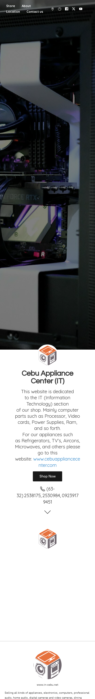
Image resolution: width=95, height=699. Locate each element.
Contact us (35, 12)
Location (13, 12)
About (26, 6)
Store (10, 6)
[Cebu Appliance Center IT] (47, 539)
